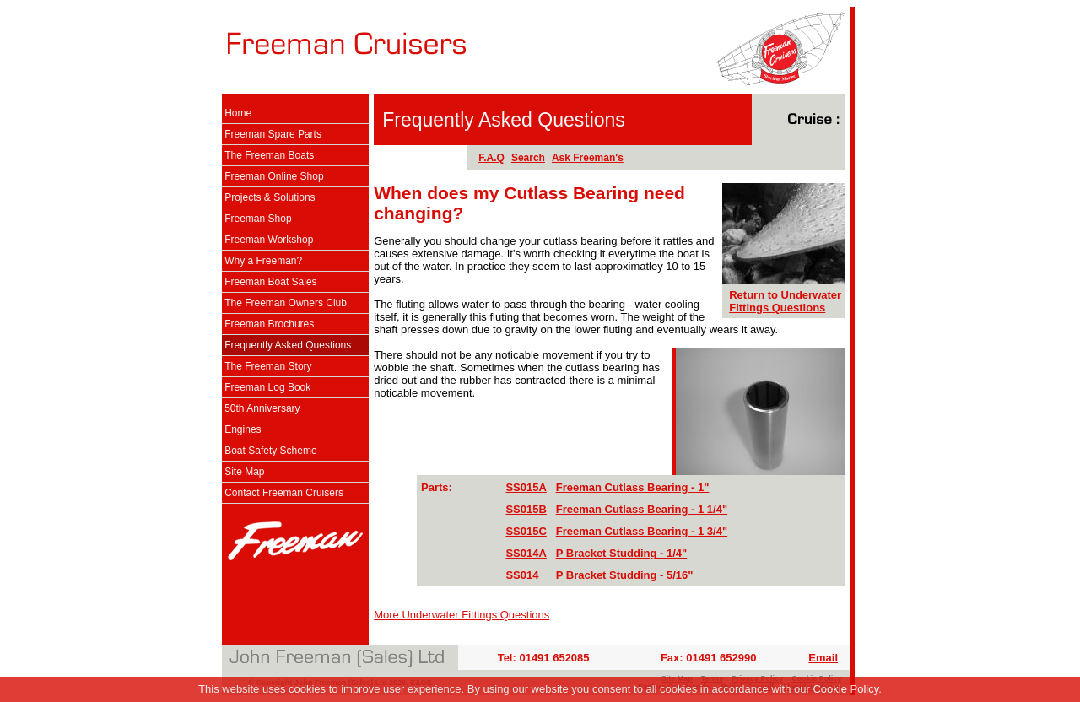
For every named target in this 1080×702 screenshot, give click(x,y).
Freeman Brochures (269, 324)
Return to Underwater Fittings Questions (785, 301)
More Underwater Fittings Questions (461, 614)
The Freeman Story (267, 366)
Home (237, 113)
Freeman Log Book (267, 387)
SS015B (525, 509)
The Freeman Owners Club (285, 303)
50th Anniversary (262, 408)
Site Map (244, 472)
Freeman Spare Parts (272, 134)
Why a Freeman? (263, 261)
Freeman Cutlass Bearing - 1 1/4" (641, 509)
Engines (242, 429)
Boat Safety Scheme (270, 450)
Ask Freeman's (588, 158)
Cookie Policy (845, 689)
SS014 (521, 575)
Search (528, 158)
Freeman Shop (257, 218)
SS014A (525, 553)
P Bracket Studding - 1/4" (621, 553)
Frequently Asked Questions (287, 345)
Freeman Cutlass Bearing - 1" (633, 487)
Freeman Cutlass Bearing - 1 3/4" (641, 531)
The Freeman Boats (269, 155)
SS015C (525, 531)
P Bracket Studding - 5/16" (625, 575)
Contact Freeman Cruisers (283, 493)
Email (823, 657)
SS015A (525, 487)
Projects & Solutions (269, 197)
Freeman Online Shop (273, 176)
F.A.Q (491, 158)
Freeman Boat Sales (270, 282)
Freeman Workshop (268, 240)
